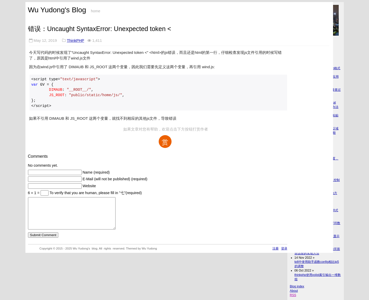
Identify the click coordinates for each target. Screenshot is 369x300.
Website (89, 186)
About (294, 291)
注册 (275, 254)
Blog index (297, 286)
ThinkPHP (75, 40)
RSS (293, 295)
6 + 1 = (34, 193)
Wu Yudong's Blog (57, 10)
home (95, 11)
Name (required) (96, 172)
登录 (284, 254)
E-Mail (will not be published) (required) (115, 179)
